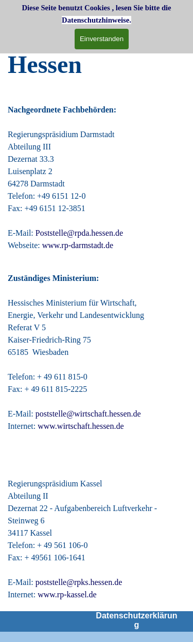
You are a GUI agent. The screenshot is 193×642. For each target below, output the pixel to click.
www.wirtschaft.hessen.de (81, 426)
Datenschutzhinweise (95, 20)
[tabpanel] (96, 64)
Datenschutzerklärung (136, 620)
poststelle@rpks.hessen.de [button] (81, 582)
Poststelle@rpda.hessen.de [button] (79, 233)
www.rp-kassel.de (67, 594)
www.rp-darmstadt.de (77, 245)
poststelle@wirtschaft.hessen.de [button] (88, 413)
